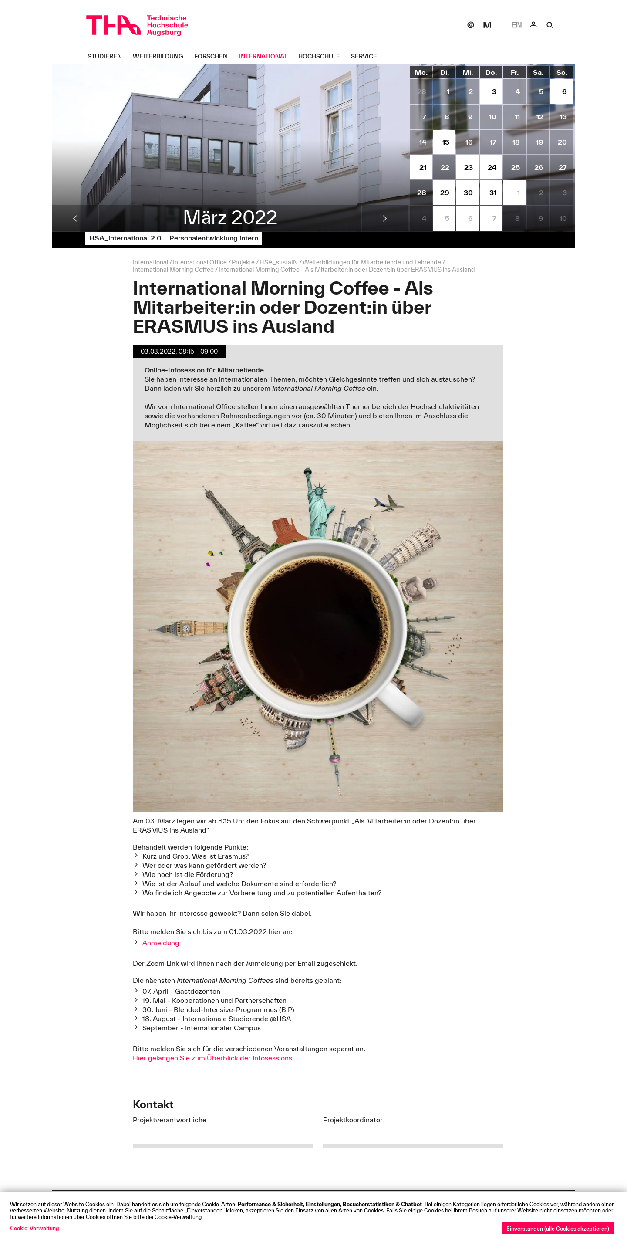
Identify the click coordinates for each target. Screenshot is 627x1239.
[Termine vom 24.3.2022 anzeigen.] (491, 167)
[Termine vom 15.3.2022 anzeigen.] (444, 142)
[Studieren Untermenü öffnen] (108, 56)
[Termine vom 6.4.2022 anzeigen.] (467, 218)
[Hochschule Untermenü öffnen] (322, 56)
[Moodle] (487, 25)
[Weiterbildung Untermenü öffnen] (161, 56)
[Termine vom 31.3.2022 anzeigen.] (491, 192)
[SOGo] (470, 25)
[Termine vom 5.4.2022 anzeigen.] (444, 218)
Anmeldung (160, 943)
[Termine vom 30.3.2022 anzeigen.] (467, 192)
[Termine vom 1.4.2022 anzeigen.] (514, 192)
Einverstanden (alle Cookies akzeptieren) (557, 1228)
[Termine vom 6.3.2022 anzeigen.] (561, 91)
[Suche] (550, 25)
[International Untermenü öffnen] (266, 56)
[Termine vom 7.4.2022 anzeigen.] (491, 218)
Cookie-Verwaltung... (36, 1228)
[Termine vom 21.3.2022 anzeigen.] (421, 167)
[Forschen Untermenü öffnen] (214, 56)
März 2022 (230, 216)
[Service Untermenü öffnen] (367, 56)
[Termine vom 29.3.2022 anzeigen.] (444, 192)
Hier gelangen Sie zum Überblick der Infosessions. (213, 1058)
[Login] (533, 25)
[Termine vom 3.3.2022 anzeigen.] (491, 91)
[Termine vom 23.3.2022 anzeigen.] (467, 167)
